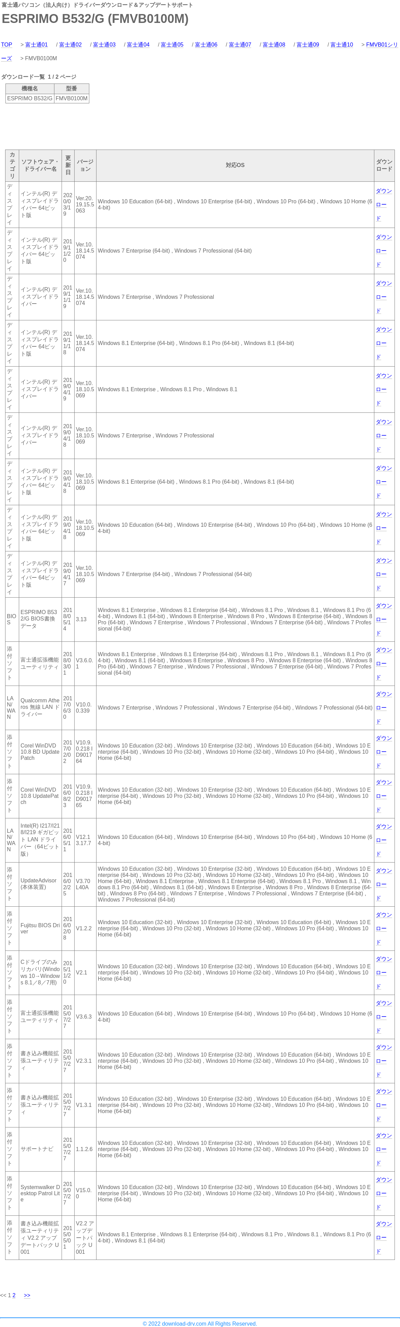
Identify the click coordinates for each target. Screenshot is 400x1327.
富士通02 (70, 45)
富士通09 (308, 45)
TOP (6, 45)
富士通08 (274, 45)
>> (27, 1295)
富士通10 (342, 45)
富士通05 (172, 45)
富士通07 (240, 45)
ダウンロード (384, 204)
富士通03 (104, 45)
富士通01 (36, 45)
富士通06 (206, 45)
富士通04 (138, 45)
